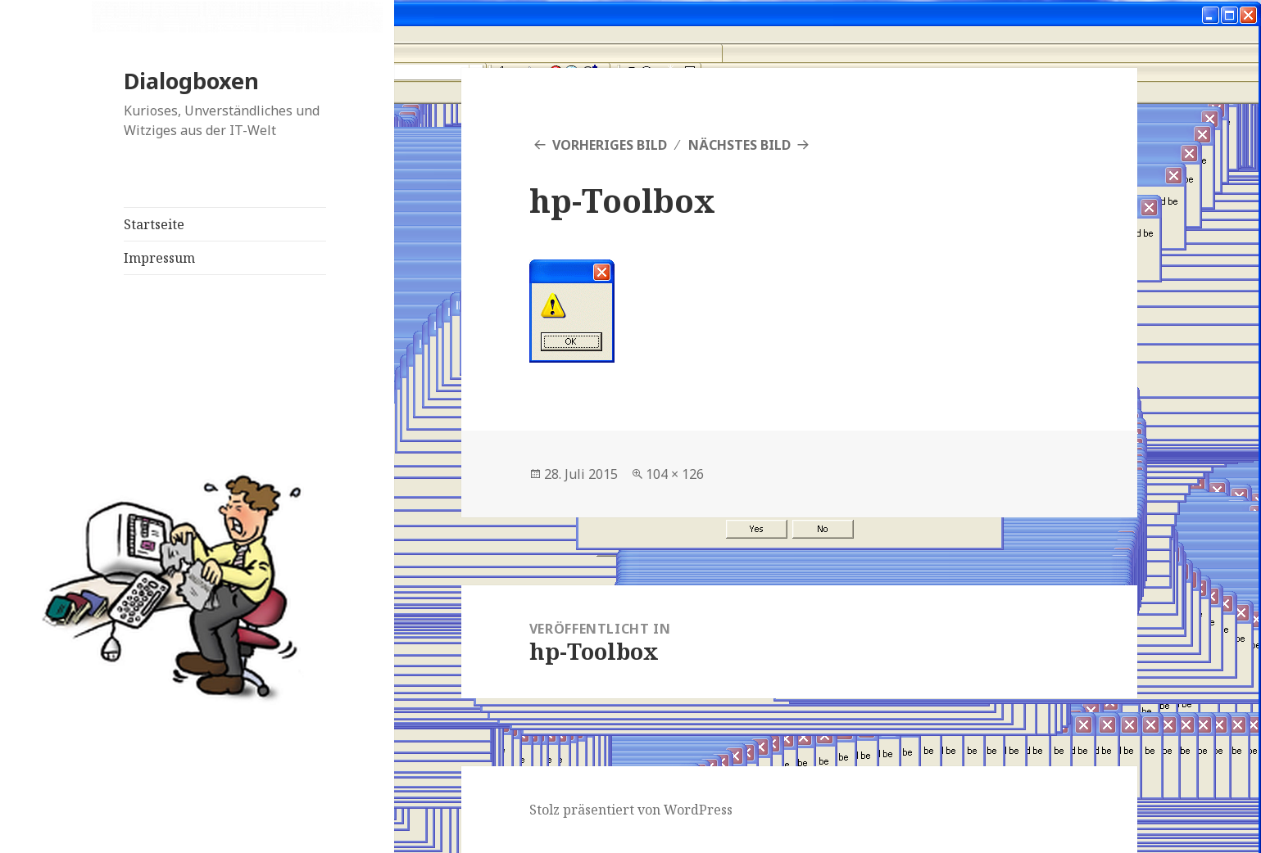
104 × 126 (675, 474)
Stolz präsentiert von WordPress (631, 810)
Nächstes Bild (739, 145)
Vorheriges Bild (609, 145)
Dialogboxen (191, 80)
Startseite (154, 224)
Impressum (159, 258)
